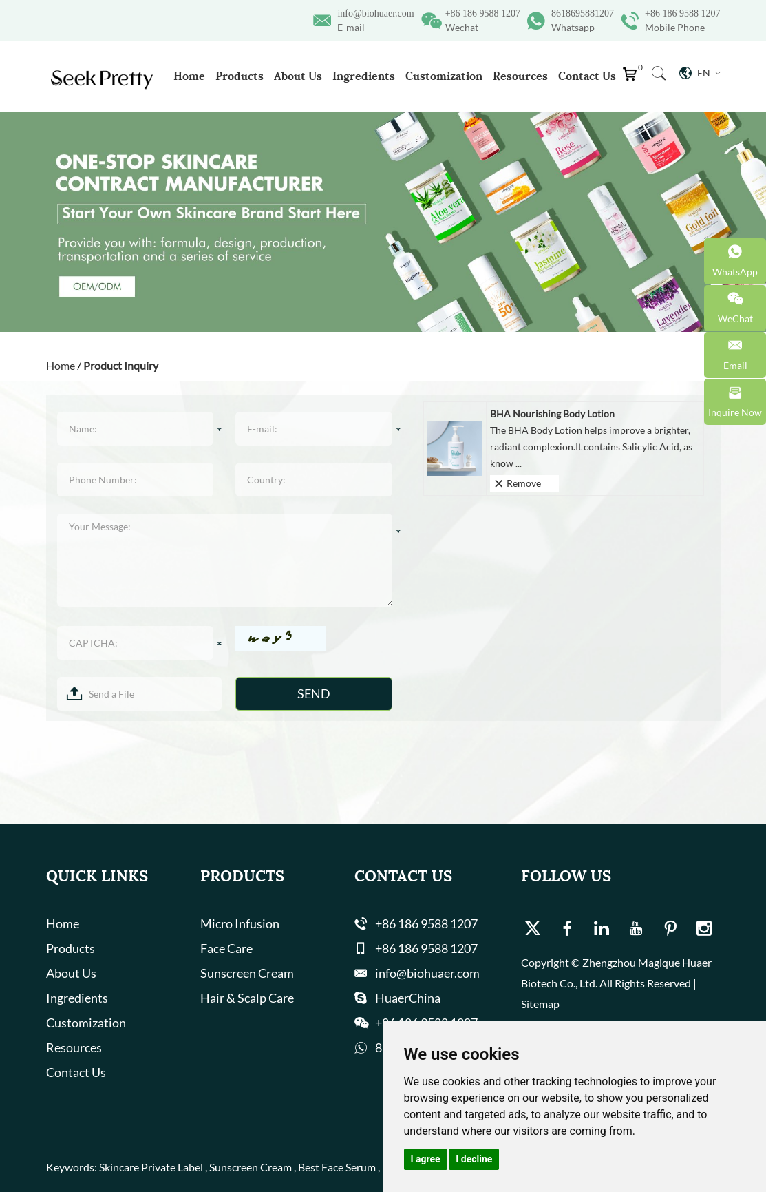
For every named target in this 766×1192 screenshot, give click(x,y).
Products (239, 76)
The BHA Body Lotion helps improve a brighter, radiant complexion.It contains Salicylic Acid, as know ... (591, 446)
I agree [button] (425, 1158)
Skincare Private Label (151, 1166)
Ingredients (363, 76)
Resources (520, 76)
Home (189, 76)
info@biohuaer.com (375, 13)
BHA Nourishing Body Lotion (552, 413)
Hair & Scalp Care (247, 997)
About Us (298, 76)
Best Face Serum (337, 1166)
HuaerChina (407, 997)
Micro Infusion (239, 923)
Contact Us (587, 76)
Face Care (226, 948)
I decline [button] (474, 1158)
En (700, 73)
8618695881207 (582, 13)
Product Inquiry (120, 365)
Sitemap (540, 1003)
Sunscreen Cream (247, 973)
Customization (443, 76)
